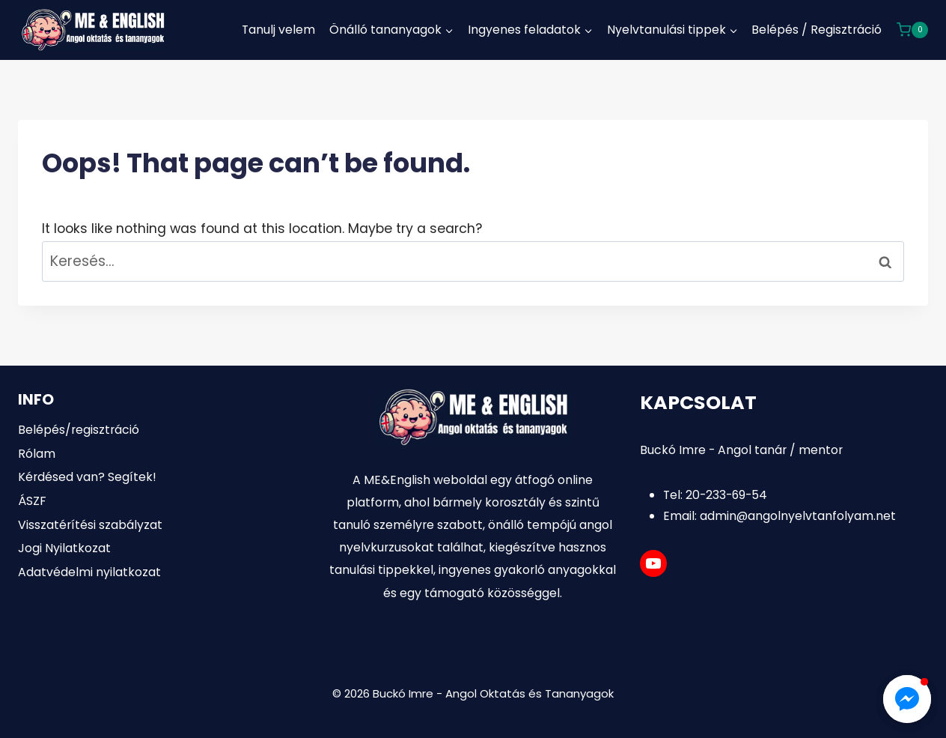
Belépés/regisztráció (78, 429)
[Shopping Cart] (912, 30)
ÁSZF (32, 500)
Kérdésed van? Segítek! (87, 477)
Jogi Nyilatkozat (64, 548)
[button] (907, 699)
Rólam (36, 453)
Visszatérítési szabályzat (90, 524)
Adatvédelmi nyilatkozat (89, 572)
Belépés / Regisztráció (816, 29)
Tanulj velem (278, 29)
